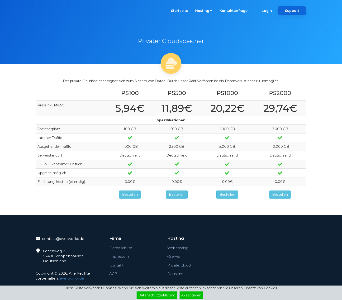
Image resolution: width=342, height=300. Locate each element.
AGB (113, 273)
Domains (175, 273)
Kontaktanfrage (233, 11)
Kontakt (116, 265)
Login (267, 11)
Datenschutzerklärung (157, 295)
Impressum (119, 256)
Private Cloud (179, 265)
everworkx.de (72, 278)
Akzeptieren (191, 295)
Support (292, 11)
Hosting (203, 11)
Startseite (179, 11)
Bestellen (130, 194)
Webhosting (177, 248)
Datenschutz (120, 248)
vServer (173, 256)
